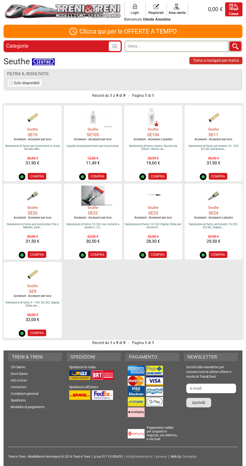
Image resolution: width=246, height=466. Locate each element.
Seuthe (32, 129)
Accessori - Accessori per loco (32, 139)
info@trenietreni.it (139, 456)
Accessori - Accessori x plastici (153, 139)
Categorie (17, 46)
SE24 (213, 212)
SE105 (93, 134)
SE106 (153, 134)
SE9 (32, 291)
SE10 (32, 134)
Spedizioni (18, 400)
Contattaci (18, 387)
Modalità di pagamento (28, 407)
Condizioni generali (24, 394)
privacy (161, 456)
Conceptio (189, 456)
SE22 (93, 212)
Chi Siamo (18, 367)
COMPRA (37, 176)
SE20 (32, 212)
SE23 (153, 212)
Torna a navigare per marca (216, 60)
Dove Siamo (19, 374)
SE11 (213, 134)
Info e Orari (19, 380)
